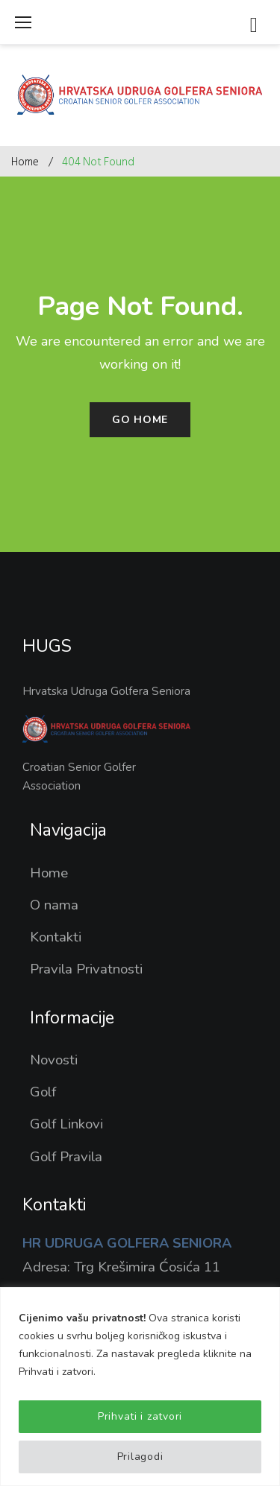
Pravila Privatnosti (86, 969)
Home (25, 162)
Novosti (54, 1060)
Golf (43, 1092)
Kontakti (55, 937)
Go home (140, 420)
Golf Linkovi (66, 1124)
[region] (140, 1386)
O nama (54, 905)
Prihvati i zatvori (140, 1416)
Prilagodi (140, 1457)
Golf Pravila (66, 1156)
